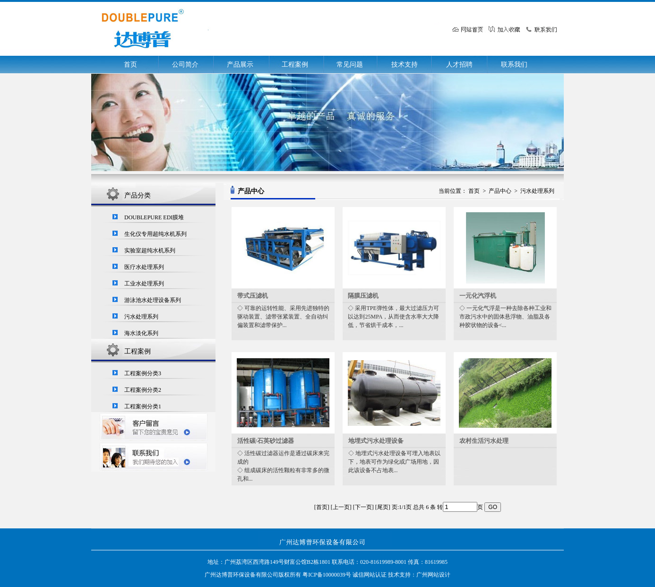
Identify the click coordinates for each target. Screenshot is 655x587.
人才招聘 (459, 64)
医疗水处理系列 (144, 267)
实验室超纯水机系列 (149, 250)
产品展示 (240, 64)
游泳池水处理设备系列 (152, 300)
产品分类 (137, 195)
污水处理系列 (141, 316)
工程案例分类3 (142, 373)
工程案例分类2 (142, 390)
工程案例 (295, 64)
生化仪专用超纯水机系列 (155, 234)
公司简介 (185, 64)
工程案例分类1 (142, 406)
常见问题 (349, 64)
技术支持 (404, 64)
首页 (130, 64)
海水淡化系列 (141, 333)
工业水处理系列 (144, 283)
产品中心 (500, 191)
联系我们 (514, 64)
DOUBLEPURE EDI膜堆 (154, 217)
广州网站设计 (433, 574)
